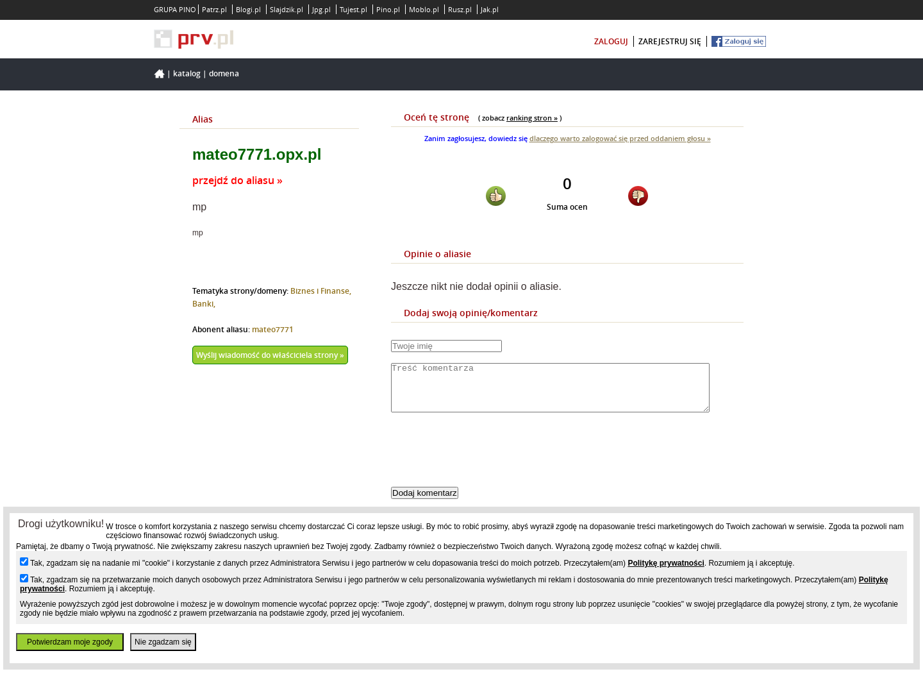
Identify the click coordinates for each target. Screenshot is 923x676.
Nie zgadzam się (163, 642)
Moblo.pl (424, 9)
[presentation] (488, 460)
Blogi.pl (248, 9)
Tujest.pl (353, 9)
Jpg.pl (321, 9)
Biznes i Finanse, (320, 290)
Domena (224, 73)
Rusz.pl (460, 9)
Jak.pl (490, 9)
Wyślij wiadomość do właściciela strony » (270, 355)
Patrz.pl (214, 9)
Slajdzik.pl (286, 9)
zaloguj (611, 41)
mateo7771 (273, 329)
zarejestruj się (669, 41)
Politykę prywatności (666, 563)
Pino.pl (388, 9)
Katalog (187, 73)
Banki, (203, 303)
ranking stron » (532, 118)
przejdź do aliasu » (237, 180)
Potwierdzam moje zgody (70, 642)
